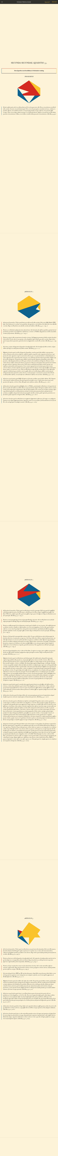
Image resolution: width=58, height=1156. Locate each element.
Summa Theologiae (24, 2)
